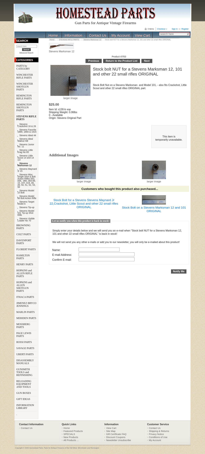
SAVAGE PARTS (25, 348)
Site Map (110, 431)
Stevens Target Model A (25, 203)
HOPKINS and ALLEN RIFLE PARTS (24, 273)
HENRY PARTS (25, 264)
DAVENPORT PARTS (23, 242)
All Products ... (71, 440)
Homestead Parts (36, 448)
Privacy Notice (156, 434)
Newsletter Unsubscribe (118, 440)
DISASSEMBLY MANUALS (25, 362)
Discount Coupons (115, 437)
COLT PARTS (23, 234)
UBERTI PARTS (25, 354)
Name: (56, 250)
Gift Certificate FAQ (116, 434)
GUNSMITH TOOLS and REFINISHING (24, 372)
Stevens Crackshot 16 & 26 (26, 125)
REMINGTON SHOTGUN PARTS (24, 107)
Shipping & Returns (159, 431)
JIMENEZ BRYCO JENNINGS (26, 304)
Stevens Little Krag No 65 (25, 151)
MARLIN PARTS (25, 312)
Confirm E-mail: (62, 259)
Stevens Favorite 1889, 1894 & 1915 (26, 131)
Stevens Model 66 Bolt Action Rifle (26, 197)
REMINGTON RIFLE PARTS (24, 97)
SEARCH (22, 40)
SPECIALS (69, 434)
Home (53, 35)
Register (185, 29)
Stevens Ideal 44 (26, 135)
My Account (120, 35)
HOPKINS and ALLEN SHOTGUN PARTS (24, 286)
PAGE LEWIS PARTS (23, 334)
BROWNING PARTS (23, 227)
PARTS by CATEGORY (23, 67)
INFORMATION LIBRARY (25, 406)
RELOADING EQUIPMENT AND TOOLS (23, 384)
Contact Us (97, 35)
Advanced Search (26, 53)
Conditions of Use (158, 437)
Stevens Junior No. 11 (25, 145)
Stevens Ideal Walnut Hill (25, 140)
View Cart (142, 35)
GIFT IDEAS (23, 399)
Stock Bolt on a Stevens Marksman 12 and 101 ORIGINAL (154, 209)
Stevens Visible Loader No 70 (26, 220)
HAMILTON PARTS (23, 257)
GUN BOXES (24, 393)
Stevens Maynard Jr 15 (27, 170)
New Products (71, 437)
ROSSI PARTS (24, 342)
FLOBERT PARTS (26, 249)
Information (73, 35)
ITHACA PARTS (25, 297)
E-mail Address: (62, 254)
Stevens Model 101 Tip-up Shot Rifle (25, 213)
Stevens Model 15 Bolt (25, 192)
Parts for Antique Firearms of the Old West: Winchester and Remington (71, 448)
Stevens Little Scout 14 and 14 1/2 (25, 158)
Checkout (161, 29)
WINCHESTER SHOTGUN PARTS (24, 86)
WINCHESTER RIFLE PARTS (24, 76)
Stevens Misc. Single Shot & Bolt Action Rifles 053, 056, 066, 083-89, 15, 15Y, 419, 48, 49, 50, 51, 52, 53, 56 (26, 181)
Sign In (175, 29)
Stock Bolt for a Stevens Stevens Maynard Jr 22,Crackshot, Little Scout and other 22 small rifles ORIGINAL (84, 203)
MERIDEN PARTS (26, 318)
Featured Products (73, 431)
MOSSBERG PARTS (23, 325)
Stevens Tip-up (25, 207)
